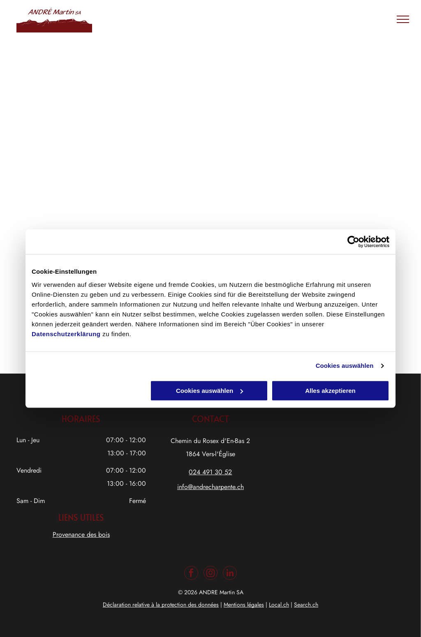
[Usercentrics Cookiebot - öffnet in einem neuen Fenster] (353, 241)
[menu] (403, 19)
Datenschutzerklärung (66, 333)
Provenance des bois (81, 534)
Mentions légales (244, 604)
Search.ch (306, 604)
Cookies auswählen (345, 365)
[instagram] (210, 574)
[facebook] (191, 574)
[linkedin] (230, 574)
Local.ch (279, 604)
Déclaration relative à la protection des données (161, 604)
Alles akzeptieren (330, 390)
